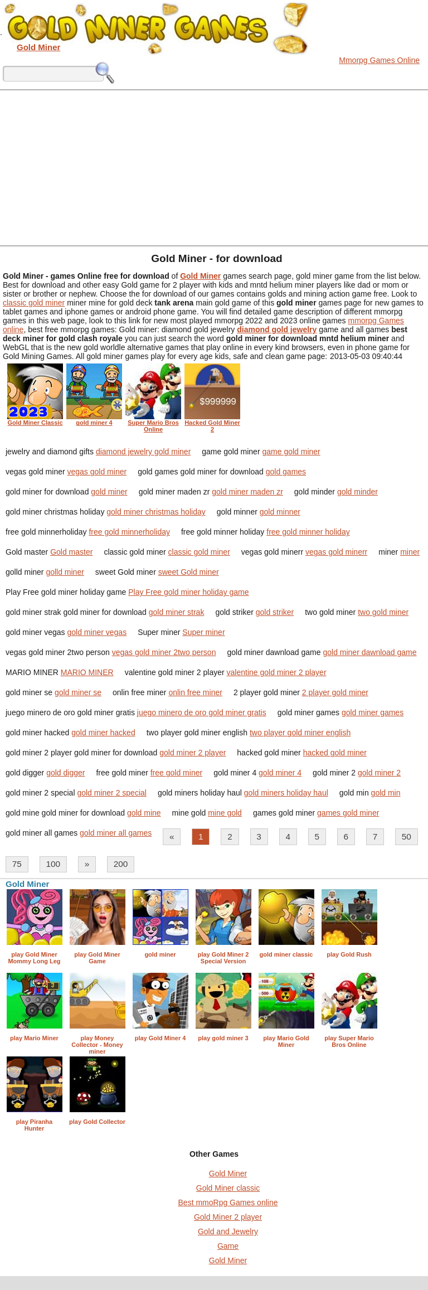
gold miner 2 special (112, 792)
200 (121, 864)
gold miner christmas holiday (155, 511)
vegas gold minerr (336, 551)
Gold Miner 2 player (228, 1217)
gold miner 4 (280, 772)
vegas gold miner (97, 471)
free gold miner (176, 772)
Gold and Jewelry (228, 1231)
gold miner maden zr (247, 491)
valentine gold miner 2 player (277, 672)
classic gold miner (34, 302)
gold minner (280, 511)
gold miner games (372, 712)
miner (410, 551)
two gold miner (383, 612)
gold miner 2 (379, 772)
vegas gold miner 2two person (164, 652)
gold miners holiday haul (286, 792)
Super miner (203, 632)
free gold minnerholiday (129, 531)
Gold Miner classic (228, 1188)
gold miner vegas (97, 632)
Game (228, 1245)
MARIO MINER (87, 672)
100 (53, 864)
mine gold (225, 812)
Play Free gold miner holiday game (188, 592)
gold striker (275, 612)
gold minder (357, 491)
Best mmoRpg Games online (228, 1202)
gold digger (65, 772)
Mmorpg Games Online (379, 60)
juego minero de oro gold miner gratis (201, 712)
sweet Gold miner (188, 572)
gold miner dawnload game (369, 652)
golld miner (65, 572)
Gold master (71, 551)
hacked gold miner (335, 752)
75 (17, 864)
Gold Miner (228, 1173)
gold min (386, 792)
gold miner (109, 491)
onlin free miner (195, 692)
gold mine (144, 812)
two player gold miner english (300, 732)
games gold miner (348, 812)
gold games (286, 471)
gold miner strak (177, 612)
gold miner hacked (103, 732)
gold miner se (78, 692)
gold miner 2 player (192, 752)
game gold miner (291, 451)
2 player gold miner (335, 692)
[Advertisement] (214, 167)
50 (406, 836)
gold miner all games (116, 832)
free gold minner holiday (307, 531)
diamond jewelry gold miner (143, 451)
